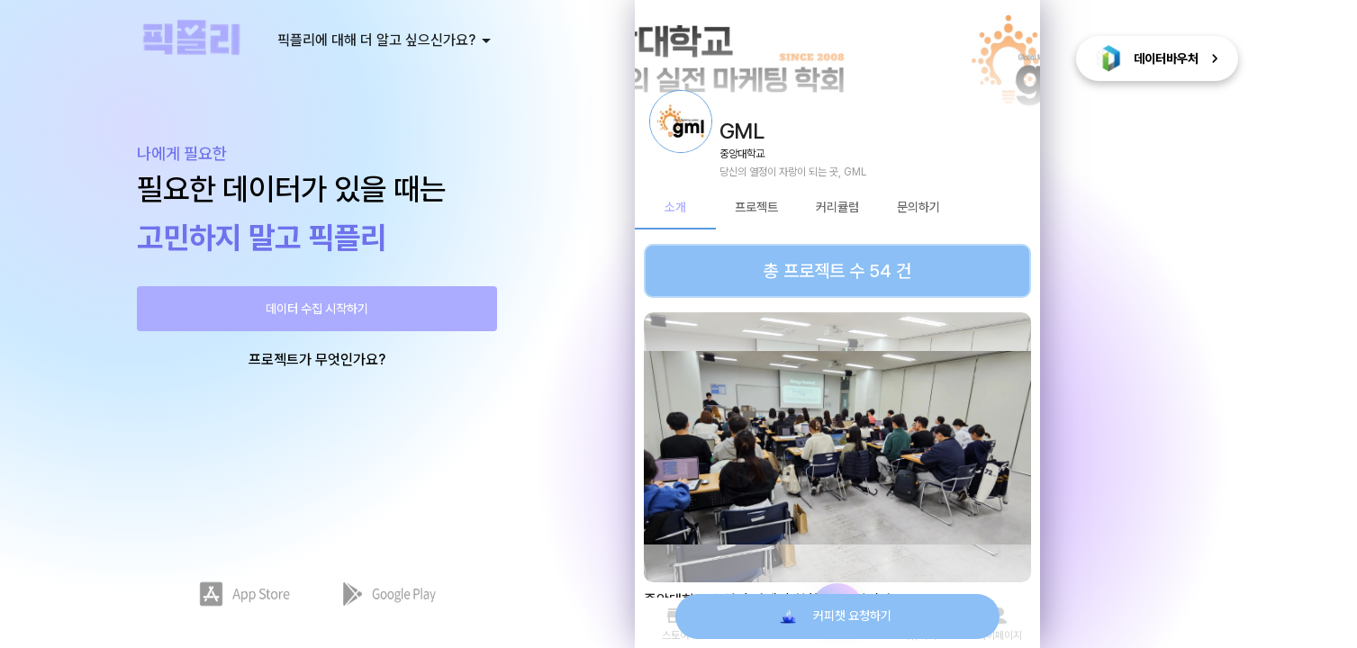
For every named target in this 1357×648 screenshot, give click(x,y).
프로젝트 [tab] (756, 208)
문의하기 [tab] (918, 208)
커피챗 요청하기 (837, 616)
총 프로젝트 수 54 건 (837, 271)
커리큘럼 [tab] (837, 208)
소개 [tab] (675, 208)
